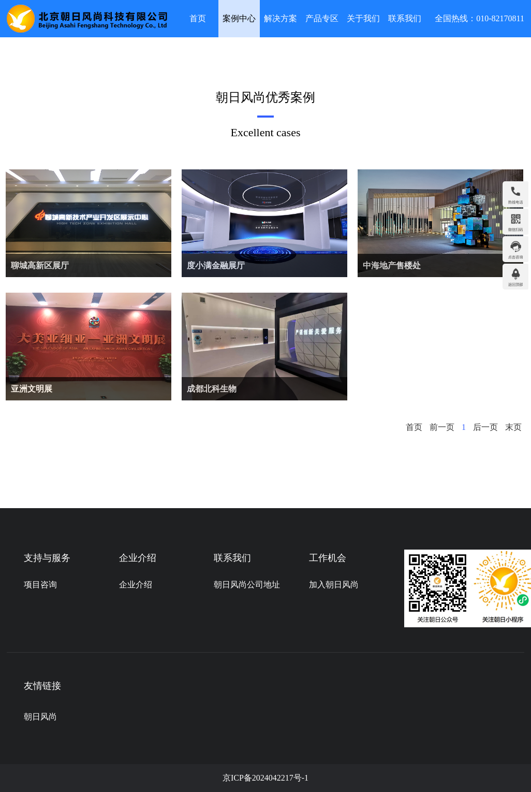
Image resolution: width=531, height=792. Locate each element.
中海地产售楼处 (392, 265)
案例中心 (239, 18)
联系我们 (404, 18)
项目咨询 (40, 584)
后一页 (485, 427)
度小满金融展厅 (216, 265)
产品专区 (321, 18)
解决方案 (280, 18)
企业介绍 (135, 584)
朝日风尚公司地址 (247, 584)
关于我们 (363, 18)
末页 (513, 427)
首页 (197, 18)
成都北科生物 (212, 388)
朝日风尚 (40, 716)
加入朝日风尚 (334, 584)
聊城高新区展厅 (40, 265)
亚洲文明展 (31, 388)
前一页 (442, 427)
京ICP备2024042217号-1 (265, 777)
